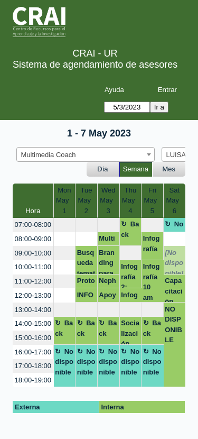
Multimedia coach (107, 240)
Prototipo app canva (86, 282)
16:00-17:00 (33, 352)
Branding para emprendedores (108, 262)
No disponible (174, 226)
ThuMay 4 (130, 200)
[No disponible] (174, 262)
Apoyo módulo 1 (108, 297)
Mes (169, 169)
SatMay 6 (174, 200)
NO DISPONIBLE (173, 324)
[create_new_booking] (65, 225)
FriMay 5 (152, 200)
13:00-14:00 (33, 310)
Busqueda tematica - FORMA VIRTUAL (86, 262)
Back (130, 229)
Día (102, 169)
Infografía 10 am (151, 281)
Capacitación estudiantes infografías (174, 290)
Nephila (107, 282)
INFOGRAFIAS (85, 297)
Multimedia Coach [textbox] (48, 155)
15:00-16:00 (33, 338)
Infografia (129, 297)
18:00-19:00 (33, 380)
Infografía (151, 243)
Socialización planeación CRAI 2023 (130, 332)
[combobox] (85, 154)
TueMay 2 (86, 200)
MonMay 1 (64, 200)
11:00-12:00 (33, 281)
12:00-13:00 (33, 295)
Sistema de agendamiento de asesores (95, 64)
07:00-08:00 (33, 224)
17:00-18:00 (33, 366)
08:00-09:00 (33, 239)
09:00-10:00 (33, 253)
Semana (135, 169)
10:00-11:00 (33, 267)
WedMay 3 (108, 200)
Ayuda (114, 90)
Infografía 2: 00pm (130, 275)
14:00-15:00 (33, 323)
